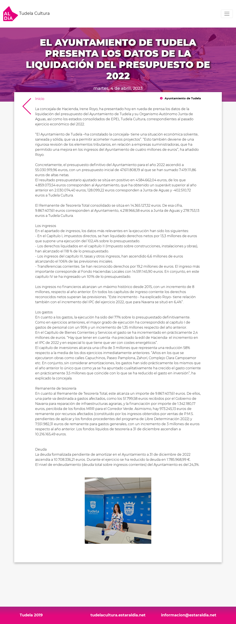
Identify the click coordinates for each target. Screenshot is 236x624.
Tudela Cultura (26, 13)
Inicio (39, 99)
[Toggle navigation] (227, 14)
